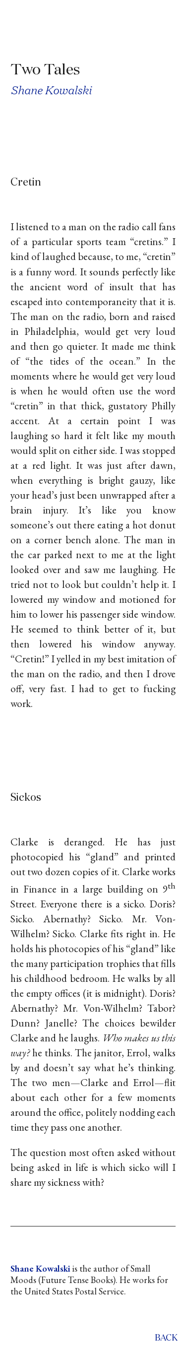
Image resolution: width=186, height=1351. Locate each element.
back (166, 1338)
